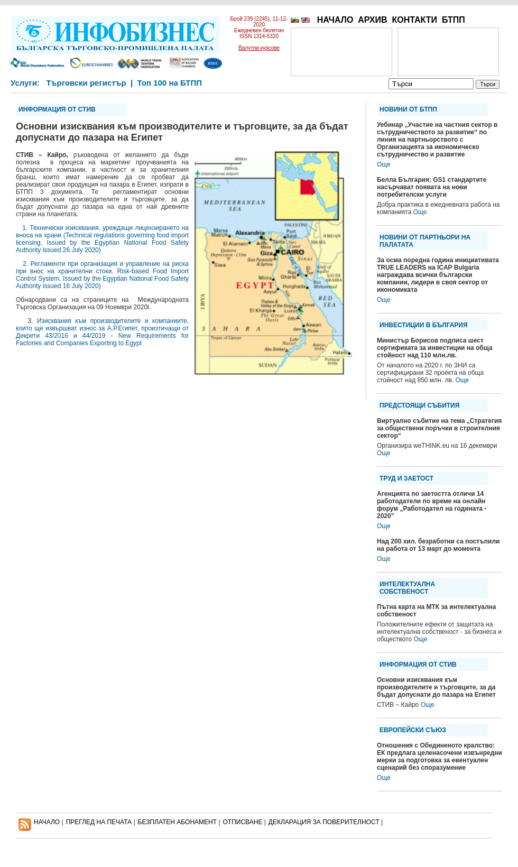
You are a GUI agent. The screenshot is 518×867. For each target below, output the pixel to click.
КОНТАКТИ (414, 19)
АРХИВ (372, 19)
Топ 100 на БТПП (169, 82)
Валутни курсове (259, 48)
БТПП (453, 19)
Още (384, 164)
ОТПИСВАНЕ (243, 822)
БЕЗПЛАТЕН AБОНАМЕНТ (177, 822)
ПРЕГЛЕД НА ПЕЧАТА (99, 822)
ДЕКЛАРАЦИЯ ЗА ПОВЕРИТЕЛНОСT (324, 822)
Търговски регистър (86, 82)
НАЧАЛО (335, 19)
